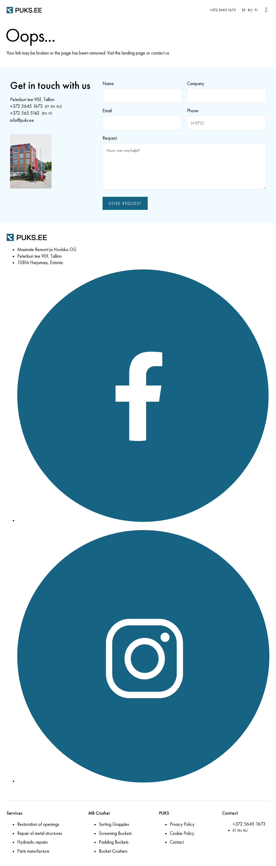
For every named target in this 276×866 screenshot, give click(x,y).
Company (195, 83)
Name (108, 83)
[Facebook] (143, 521)
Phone (192, 111)
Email (107, 111)
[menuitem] (243, 10)
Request (110, 138)
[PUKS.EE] (24, 9)
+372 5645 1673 (223, 10)
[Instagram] (143, 782)
